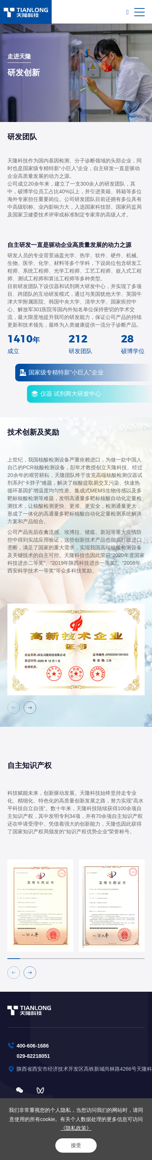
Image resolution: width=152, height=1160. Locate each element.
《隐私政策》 (76, 1128)
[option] (76, 662)
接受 (76, 1145)
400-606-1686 (33, 1046)
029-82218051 (33, 1056)
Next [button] (148, 662)
